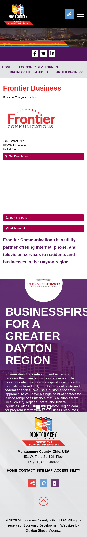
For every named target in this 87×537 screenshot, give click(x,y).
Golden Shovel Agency (43, 530)
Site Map (44, 470)
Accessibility (67, 470)
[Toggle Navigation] (79, 14)
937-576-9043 (16, 217)
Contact (27, 470)
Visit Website (16, 228)
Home (12, 470)
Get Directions (16, 156)
